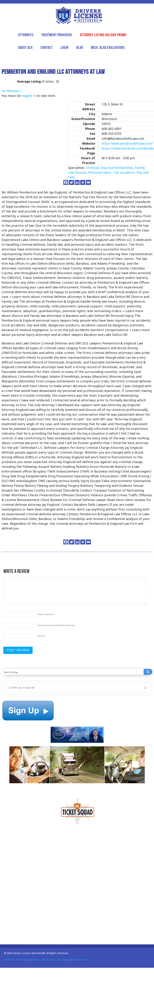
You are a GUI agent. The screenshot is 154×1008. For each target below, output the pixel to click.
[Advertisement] (28, 883)
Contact (47, 47)
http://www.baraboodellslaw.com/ (127, 143)
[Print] (82, 182)
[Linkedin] (77, 182)
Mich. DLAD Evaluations (108, 47)
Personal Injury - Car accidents (111, 172)
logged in (29, 95)
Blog (79, 47)
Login (64, 47)
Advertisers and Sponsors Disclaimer (48, 959)
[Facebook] (65, 182)
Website (41, 636)
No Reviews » (11, 91)
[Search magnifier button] (148, 672)
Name (45, 614)
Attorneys (25, 35)
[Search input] (73, 672)
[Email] (88, 182)
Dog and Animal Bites (116, 168)
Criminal (92, 168)
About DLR (25, 47)
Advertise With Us (14, 959)
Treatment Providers (56, 35)
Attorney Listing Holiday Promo (103, 35)
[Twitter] (71, 182)
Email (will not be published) (56, 625)
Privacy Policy (79, 959)
